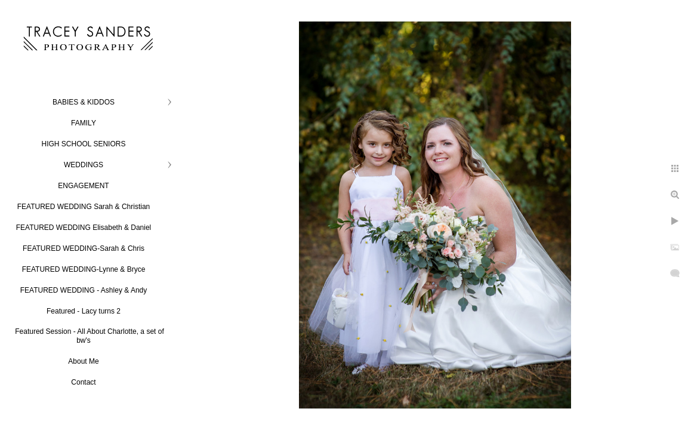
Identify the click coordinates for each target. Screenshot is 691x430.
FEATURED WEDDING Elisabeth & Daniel (84, 227)
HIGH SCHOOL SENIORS (84, 144)
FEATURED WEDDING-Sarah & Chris (83, 248)
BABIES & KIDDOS (84, 102)
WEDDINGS (83, 165)
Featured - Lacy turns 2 (84, 311)
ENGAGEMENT (83, 186)
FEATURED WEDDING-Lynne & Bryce (84, 269)
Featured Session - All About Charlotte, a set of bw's (89, 336)
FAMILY (83, 123)
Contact (83, 382)
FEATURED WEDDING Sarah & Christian (83, 206)
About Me (83, 361)
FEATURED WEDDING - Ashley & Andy (83, 290)
